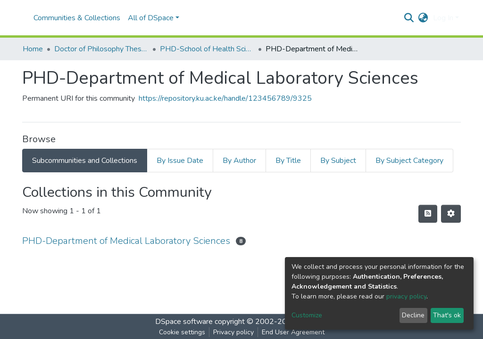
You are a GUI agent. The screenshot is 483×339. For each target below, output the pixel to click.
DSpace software (184, 321)
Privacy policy (233, 332)
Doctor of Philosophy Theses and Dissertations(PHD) (101, 49)
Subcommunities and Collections (84, 160)
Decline (413, 315)
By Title (288, 160)
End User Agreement (293, 332)
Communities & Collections (76, 18)
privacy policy (406, 296)
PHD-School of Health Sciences (207, 49)
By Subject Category (409, 160)
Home (33, 49)
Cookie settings (182, 332)
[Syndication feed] (427, 214)
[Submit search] (409, 18)
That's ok (447, 315)
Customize (306, 315)
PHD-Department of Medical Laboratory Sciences (126, 240)
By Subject (338, 160)
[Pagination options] (451, 214)
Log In (443, 18)
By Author (239, 160)
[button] (423, 18)
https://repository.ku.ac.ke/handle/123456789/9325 (225, 98)
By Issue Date (180, 160)
